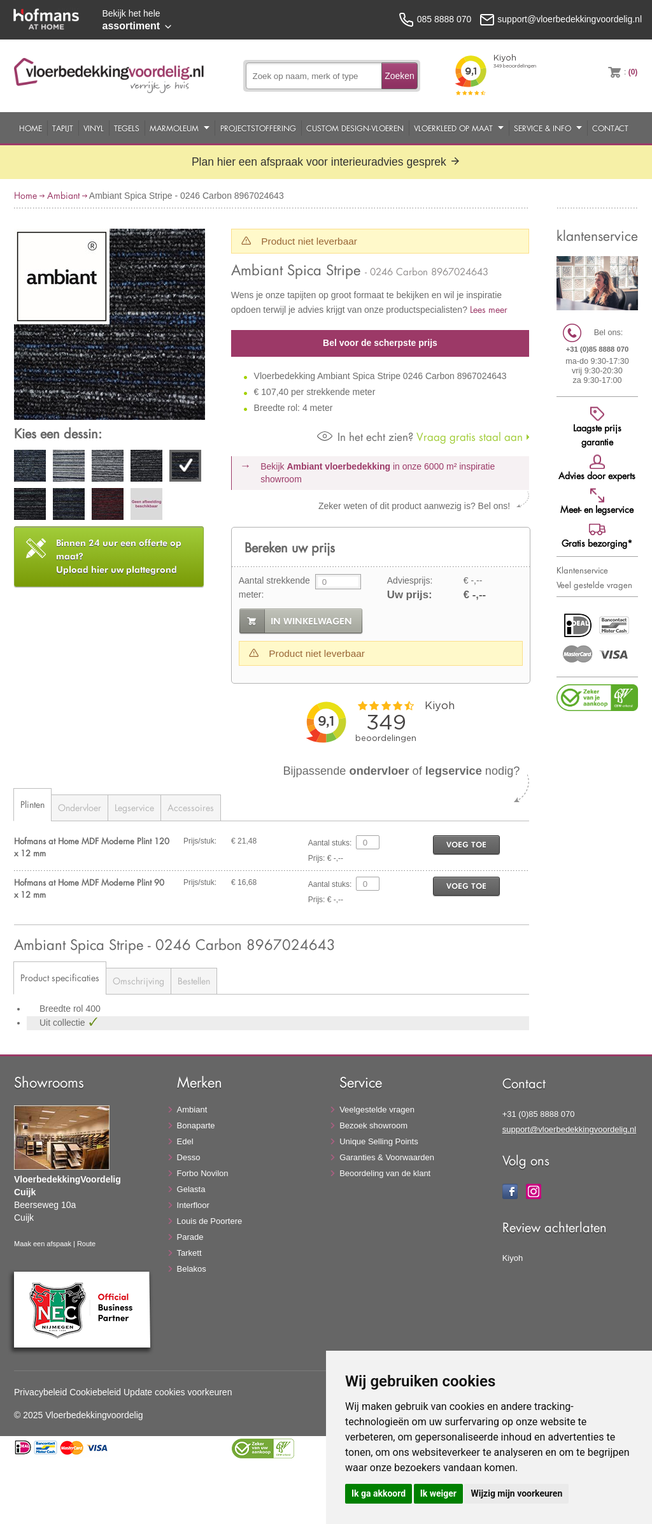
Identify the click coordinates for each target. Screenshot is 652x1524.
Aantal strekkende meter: (274, 587)
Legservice (134, 808)
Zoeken (400, 76)
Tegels (126, 128)
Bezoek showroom (373, 1125)
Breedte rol (62, 1008)
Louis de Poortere (210, 1221)
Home (30, 128)
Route (86, 1243)
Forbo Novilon (203, 1173)
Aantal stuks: (330, 842)
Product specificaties (59, 978)
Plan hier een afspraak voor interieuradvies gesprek (326, 161)
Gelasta (191, 1189)
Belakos (191, 1269)
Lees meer (488, 309)
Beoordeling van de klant (384, 1173)
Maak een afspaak (42, 1243)
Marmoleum (174, 128)
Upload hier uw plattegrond (118, 556)
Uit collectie (63, 1022)
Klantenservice (582, 570)
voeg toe (466, 844)
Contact (610, 128)
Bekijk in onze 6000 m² (377, 472)
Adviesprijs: (410, 580)
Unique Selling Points (378, 1141)
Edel (185, 1141)
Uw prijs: (409, 595)
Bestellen (194, 981)
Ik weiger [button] (438, 1493)
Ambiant (63, 195)
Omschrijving (138, 981)
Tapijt (62, 128)
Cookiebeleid (95, 1392)
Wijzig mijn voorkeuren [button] (516, 1493)
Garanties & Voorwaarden (386, 1157)
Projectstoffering (258, 128)
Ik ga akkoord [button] (378, 1493)
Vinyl (93, 128)
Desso (189, 1157)
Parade (190, 1237)
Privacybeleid (40, 1392)
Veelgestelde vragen (377, 1109)
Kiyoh (512, 1258)
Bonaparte (196, 1125)
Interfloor (193, 1205)
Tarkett (189, 1253)
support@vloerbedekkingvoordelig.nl (569, 1129)
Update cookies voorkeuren (178, 1392)
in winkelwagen (311, 621)
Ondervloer (79, 808)
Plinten (32, 804)
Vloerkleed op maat (453, 128)
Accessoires (190, 808)
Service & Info (542, 128)
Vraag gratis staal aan (420, 436)
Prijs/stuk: (199, 841)
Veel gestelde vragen (594, 585)
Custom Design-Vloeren (355, 128)
